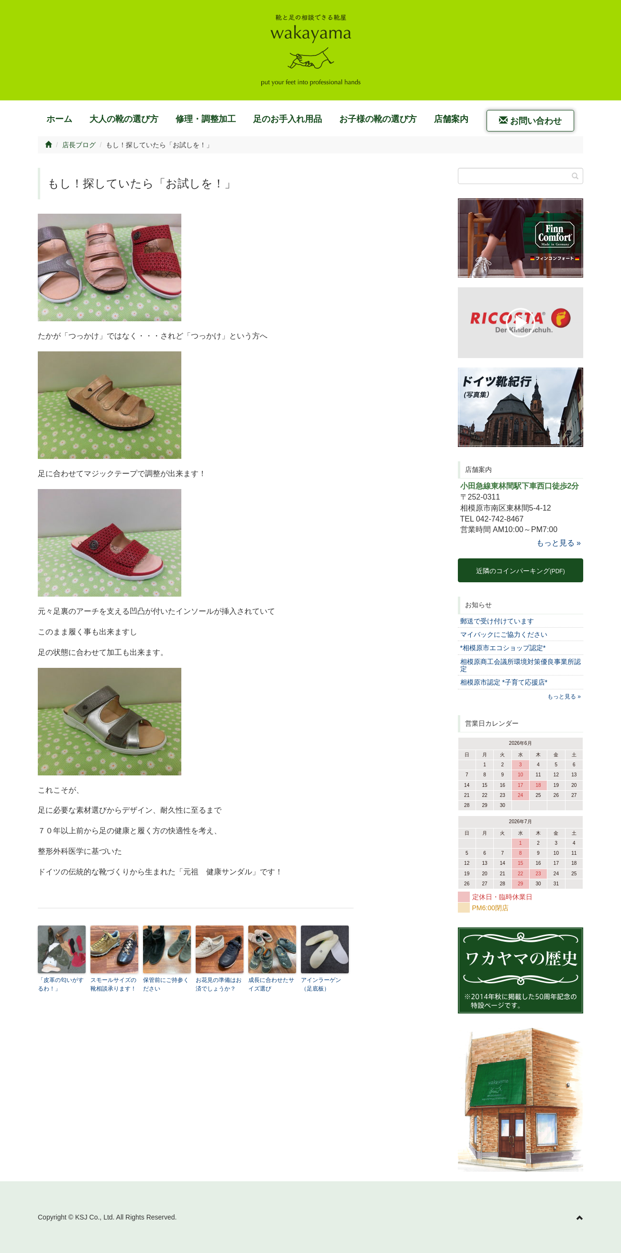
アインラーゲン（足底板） (321, 984)
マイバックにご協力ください (503, 634)
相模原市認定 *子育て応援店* (504, 682)
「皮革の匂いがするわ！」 (61, 984)
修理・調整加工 (206, 119)
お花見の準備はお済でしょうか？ (219, 984)
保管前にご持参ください (166, 984)
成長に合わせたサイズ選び (271, 984)
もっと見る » (558, 543)
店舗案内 (451, 119)
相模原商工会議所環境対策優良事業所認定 (520, 665)
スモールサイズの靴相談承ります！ (113, 984)
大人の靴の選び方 (123, 119)
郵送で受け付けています (497, 621)
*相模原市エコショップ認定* (503, 648)
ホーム (59, 119)
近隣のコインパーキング (520, 571)
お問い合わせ (530, 121)
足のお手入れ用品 (287, 119)
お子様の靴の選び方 (378, 119)
